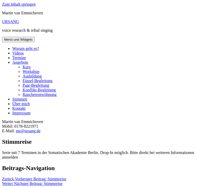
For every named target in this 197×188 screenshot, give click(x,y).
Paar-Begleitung (36, 85)
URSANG (10, 21)
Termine (19, 58)
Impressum (21, 113)
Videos (18, 53)
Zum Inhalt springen (19, 4)
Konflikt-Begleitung (39, 90)
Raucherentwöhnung (39, 94)
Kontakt (19, 108)
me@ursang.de (28, 131)
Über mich (21, 104)
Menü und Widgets (18, 39)
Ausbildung (32, 76)
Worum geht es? (25, 48)
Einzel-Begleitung (37, 81)
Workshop (31, 71)
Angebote (20, 62)
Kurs (27, 67)
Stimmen (19, 99)
